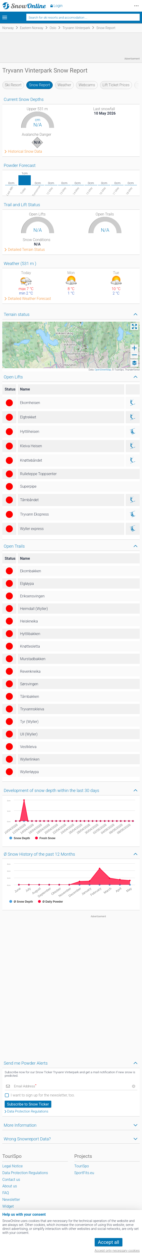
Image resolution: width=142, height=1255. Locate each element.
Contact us (11, 1179)
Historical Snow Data (25, 151)
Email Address (25, 1086)
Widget (8, 1206)
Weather (64, 85)
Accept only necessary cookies (117, 1251)
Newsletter (11, 1199)
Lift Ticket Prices (116, 85)
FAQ (5, 1193)
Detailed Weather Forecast (29, 299)
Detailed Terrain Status (26, 250)
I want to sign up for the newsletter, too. (43, 1095)
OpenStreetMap (103, 369)
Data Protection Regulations (27, 1111)
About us (9, 1186)
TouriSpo (81, 1166)
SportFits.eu (84, 1173)
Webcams (87, 85)
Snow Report (39, 85)
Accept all (108, 1242)
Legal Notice (12, 1166)
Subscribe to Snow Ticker (28, 1104)
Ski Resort (13, 85)
